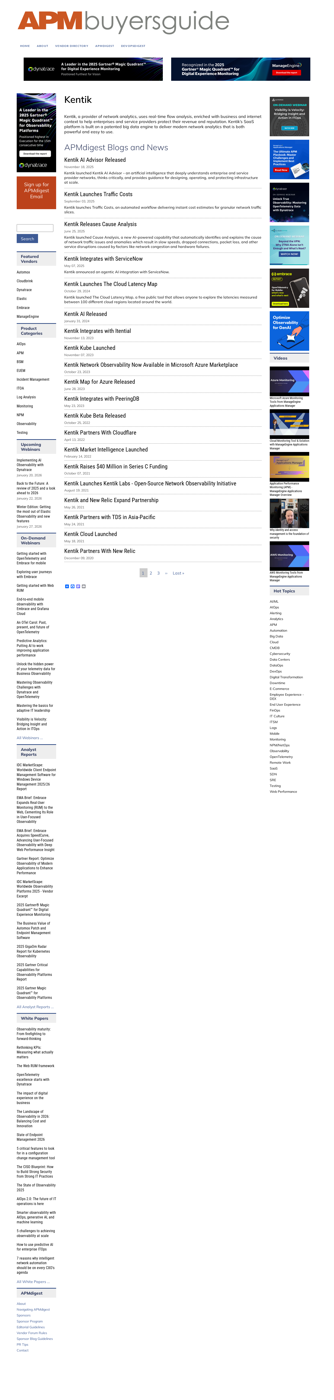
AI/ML (274, 601)
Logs (273, 728)
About (21, 1304)
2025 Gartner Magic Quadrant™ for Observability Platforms (34, 993)
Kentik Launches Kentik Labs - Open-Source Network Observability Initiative (150, 483)
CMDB (275, 648)
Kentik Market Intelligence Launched (106, 449)
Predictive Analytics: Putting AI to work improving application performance (33, 648)
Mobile (274, 733)
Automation (278, 630)
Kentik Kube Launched (89, 347)
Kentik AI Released (85, 314)
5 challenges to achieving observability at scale (36, 1233)
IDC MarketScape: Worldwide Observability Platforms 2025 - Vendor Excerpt (35, 889)
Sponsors (24, 1315)
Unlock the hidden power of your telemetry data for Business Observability (36, 669)
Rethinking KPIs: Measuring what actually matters (35, 1052)
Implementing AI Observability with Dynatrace (30, 465)
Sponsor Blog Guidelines (35, 1339)
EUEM (21, 370)
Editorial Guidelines (31, 1327)
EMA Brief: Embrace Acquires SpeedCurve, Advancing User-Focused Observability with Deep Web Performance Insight (36, 840)
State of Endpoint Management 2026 (31, 1137)
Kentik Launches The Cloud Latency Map (110, 284)
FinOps (275, 710)
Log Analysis (26, 397)
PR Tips (22, 1344)
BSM (20, 362)
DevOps (276, 671)
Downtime (277, 683)
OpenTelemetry (281, 757)
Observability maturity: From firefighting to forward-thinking (34, 1034)
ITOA (20, 388)
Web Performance (283, 791)
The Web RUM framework (35, 1066)
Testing (22, 432)
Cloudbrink (25, 281)
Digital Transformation (286, 677)
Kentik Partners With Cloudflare (100, 432)
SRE (273, 780)
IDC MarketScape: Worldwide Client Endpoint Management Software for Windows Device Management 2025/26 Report (36, 777)
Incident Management (33, 379)
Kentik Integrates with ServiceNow (103, 258)
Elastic (22, 298)
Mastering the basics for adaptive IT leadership (35, 708)
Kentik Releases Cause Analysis (100, 224)
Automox (23, 272)
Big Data (276, 636)
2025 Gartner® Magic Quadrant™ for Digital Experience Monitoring (33, 910)
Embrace (23, 307)
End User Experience (285, 704)
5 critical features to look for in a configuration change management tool (36, 1153)
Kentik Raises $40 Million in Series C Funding (115, 466)
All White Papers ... (33, 1281)
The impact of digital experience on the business (32, 1098)
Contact (23, 1350)
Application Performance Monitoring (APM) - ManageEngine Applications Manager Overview (286, 489)
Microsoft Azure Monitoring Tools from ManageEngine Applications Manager (286, 401)
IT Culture (277, 716)
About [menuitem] (42, 46)
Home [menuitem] (25, 46)
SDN (273, 774)
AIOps (21, 344)
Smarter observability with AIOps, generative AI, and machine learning (36, 1217)
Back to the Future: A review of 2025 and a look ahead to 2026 (36, 488)
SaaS (274, 768)
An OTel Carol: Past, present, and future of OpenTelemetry (33, 627)
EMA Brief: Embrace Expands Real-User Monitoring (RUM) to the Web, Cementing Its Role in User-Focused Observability (35, 810)
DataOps (276, 665)
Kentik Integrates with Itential (97, 331)
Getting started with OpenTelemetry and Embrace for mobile (31, 558)
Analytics (276, 619)
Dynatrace (24, 290)
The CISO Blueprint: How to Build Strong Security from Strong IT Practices (35, 1172)
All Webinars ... (30, 737)
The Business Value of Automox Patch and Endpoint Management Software (34, 930)
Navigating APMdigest (33, 1309)
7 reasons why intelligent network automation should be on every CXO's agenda (36, 1265)
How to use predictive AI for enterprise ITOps (35, 1247)
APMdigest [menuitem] (104, 46)
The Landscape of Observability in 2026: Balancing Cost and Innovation (33, 1118)
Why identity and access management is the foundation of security (289, 533)
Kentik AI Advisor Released (95, 159)
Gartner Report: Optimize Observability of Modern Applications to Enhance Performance (35, 865)
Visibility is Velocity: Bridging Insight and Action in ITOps (32, 724)
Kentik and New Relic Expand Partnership (111, 500)
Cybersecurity (280, 654)
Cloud (274, 642)
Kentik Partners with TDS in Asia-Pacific (109, 517)
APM (20, 353)
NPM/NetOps (280, 745)
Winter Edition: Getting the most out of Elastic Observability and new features (34, 514)
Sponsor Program (30, 1321)
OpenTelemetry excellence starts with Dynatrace (33, 1079)
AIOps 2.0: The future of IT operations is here (36, 1201)
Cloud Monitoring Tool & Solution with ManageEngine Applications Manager (289, 444)
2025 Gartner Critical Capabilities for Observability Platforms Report (34, 972)
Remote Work (280, 762)
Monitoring (25, 406)
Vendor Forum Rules (32, 1333)
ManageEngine (28, 316)
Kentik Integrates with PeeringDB (101, 398)
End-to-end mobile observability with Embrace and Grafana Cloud (33, 606)
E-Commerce (279, 689)
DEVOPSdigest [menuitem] (133, 46)
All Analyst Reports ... (35, 1006)
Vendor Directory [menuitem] (71, 46)
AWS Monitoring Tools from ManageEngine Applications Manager (286, 576)
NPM (20, 415)
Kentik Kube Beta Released (95, 415)
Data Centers (280, 659)
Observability (26, 424)
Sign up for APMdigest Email (36, 190)
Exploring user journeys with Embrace (34, 574)
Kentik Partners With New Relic (99, 551)
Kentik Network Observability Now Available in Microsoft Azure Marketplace (151, 364)
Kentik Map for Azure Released (99, 381)
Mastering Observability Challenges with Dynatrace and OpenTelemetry (34, 689)
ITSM (274, 722)
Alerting (275, 613)
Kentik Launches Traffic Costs (98, 194)
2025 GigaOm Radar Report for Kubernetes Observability (33, 951)
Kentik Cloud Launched (90, 534)
